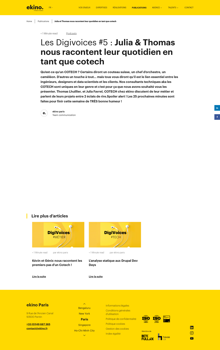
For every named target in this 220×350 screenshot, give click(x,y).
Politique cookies (115, 324)
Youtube (191, 338)
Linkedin (191, 327)
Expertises (101, 7)
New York (84, 313)
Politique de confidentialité (121, 319)
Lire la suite (39, 276)
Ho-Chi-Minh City (84, 330)
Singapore (84, 325)
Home (29, 21)
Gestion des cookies (117, 329)
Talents (172, 7)
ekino (35, 7)
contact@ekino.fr (37, 328)
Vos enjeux (84, 7)
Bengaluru (84, 308)
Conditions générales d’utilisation (118, 312)
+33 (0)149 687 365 (38, 324)
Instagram (191, 333)
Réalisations (119, 7)
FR (51, 7)
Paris (84, 319)
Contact (189, 7)
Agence (156, 7)
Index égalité (113, 333)
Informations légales (117, 305)
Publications (139, 7)
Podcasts (71, 33)
